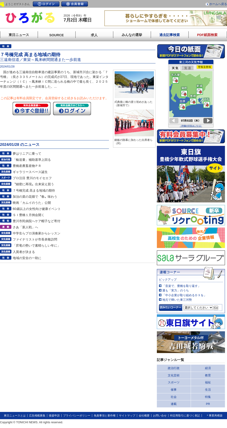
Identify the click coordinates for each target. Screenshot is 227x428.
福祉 (208, 382)
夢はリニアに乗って (27, 153)
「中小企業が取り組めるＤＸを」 (184, 295)
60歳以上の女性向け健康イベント (37, 209)
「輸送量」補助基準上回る (32, 159)
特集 (208, 397)
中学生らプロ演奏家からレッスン (36, 233)
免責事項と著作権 (105, 415)
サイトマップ (127, 415)
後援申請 (54, 415)
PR (208, 404)
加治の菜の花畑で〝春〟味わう (35, 196)
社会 (174, 397)
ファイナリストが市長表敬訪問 (35, 239)
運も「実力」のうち (175, 290)
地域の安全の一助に (27, 258)
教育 (208, 375)
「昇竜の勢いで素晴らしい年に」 (36, 245)
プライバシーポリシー (76, 415)
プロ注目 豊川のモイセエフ (32, 178)
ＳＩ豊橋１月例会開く (28, 215)
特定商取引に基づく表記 (185, 415)
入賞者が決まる (24, 252)
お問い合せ (160, 415)
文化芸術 (174, 375)
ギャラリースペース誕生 (30, 172)
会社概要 (144, 415)
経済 (208, 368)
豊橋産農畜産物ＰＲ (27, 166)
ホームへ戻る (218, 4)
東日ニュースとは (15, 415)
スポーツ (174, 382)
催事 (174, 389)
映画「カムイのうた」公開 (32, 202)
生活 (208, 389)
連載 (174, 404)
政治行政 (174, 368)
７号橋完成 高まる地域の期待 (34, 190)
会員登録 (74, 4)
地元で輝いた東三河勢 (177, 299)
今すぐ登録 (31, 108)
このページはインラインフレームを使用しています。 (191, 94)
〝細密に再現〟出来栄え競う (33, 184)
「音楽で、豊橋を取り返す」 (181, 286)
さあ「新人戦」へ (25, 227)
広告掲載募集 (37, 415)
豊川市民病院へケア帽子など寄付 (36, 221)
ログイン (46, 4)
